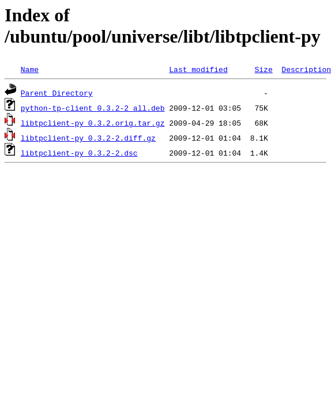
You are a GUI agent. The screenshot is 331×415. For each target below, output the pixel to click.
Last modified (198, 69)
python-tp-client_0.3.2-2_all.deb (93, 108)
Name (30, 69)
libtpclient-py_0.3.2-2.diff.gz (88, 138)
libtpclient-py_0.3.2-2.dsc (79, 153)
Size (263, 69)
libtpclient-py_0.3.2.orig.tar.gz (93, 123)
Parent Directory (57, 93)
